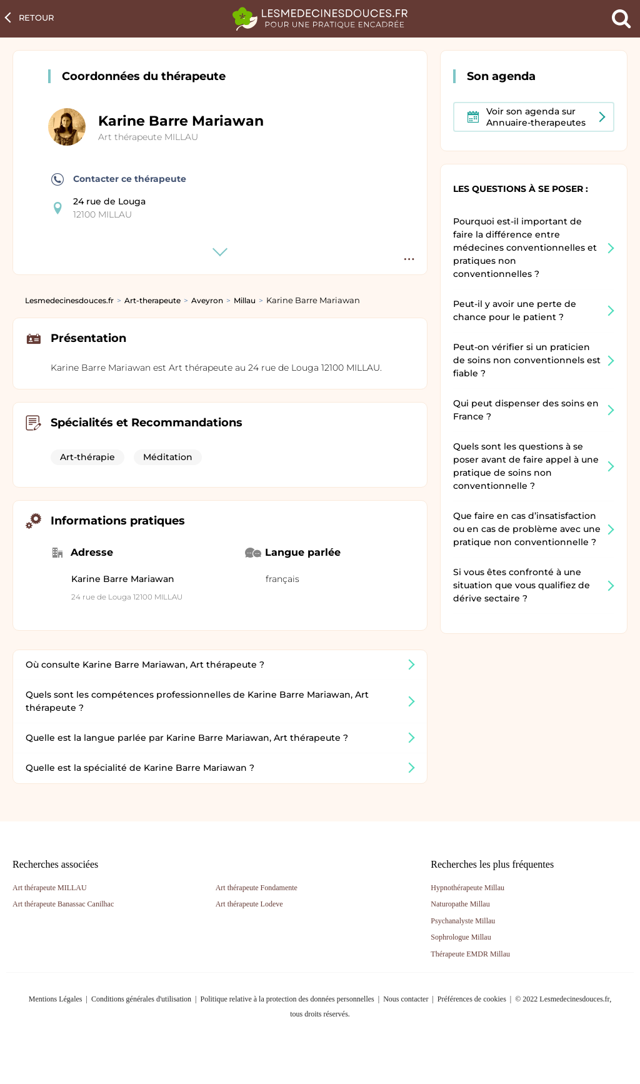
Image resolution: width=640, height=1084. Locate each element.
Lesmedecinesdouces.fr (69, 300)
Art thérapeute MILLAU (148, 137)
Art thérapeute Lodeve (249, 904)
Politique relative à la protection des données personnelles (287, 999)
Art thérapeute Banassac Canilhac (63, 904)
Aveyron (207, 300)
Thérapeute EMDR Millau (470, 954)
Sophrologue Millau (461, 937)
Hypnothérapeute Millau (467, 887)
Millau (245, 300)
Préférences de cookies (472, 999)
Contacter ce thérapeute (118, 179)
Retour (36, 18)
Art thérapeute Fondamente (257, 887)
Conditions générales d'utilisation (141, 999)
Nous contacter (405, 999)
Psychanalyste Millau (463, 920)
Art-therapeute (152, 300)
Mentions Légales (55, 999)
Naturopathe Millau (460, 904)
